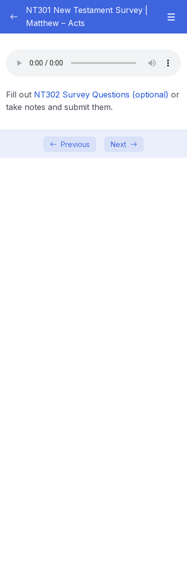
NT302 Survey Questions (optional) (101, 95)
